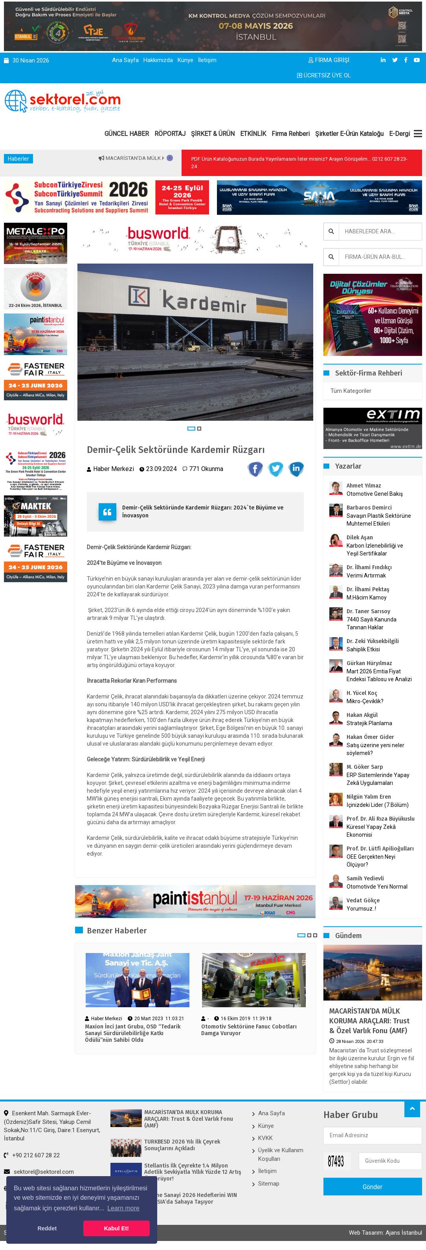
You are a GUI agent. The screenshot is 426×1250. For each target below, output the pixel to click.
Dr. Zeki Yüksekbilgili (373, 641)
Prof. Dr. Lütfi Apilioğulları (380, 848)
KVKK (265, 1138)
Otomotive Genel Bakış (375, 494)
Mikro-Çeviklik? (365, 701)
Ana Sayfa (125, 60)
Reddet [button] (47, 1228)
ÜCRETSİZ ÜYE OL (324, 75)
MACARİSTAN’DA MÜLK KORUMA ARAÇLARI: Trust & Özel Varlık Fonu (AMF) (369, 1021)
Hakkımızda (158, 60)
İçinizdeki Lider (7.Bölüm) (378, 805)
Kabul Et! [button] (116, 1228)
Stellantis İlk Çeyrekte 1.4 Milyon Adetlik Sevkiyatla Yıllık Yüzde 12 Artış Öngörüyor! (192, 1172)
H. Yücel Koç (362, 693)
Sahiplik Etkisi (363, 649)
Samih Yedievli (365, 878)
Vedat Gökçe (363, 900)
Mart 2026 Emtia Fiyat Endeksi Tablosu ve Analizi (379, 675)
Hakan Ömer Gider (370, 737)
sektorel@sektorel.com (39, 1171)
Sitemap (268, 1183)
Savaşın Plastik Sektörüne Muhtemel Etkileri (379, 520)
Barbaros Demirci (369, 507)
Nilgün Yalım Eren (369, 797)
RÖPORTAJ (169, 133)
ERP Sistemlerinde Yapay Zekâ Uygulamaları (378, 779)
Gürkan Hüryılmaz (369, 663)
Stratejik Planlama (369, 723)
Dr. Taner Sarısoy (368, 611)
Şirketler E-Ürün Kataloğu (349, 133)
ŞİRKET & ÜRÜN (213, 133)
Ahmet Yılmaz (364, 485)
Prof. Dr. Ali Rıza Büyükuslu (381, 819)
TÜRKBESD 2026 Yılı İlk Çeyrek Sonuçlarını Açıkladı (182, 1145)
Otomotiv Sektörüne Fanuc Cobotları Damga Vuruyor (249, 1030)
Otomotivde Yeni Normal (377, 886)
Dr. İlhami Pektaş (368, 589)
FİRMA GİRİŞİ (328, 60)
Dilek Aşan (360, 537)
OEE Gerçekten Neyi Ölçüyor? (371, 861)
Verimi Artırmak (366, 575)
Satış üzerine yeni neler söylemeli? (375, 749)
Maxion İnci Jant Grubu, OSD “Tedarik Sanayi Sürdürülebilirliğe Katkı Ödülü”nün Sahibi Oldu (132, 1034)
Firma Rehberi (291, 133)
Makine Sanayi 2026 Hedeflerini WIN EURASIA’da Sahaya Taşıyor (190, 1198)
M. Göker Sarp (365, 767)
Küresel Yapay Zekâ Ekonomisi (371, 831)
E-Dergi (399, 133)
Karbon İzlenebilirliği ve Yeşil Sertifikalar (375, 550)
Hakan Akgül (362, 715)
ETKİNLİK (253, 133)
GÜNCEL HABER (127, 133)
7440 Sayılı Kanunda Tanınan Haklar (372, 623)
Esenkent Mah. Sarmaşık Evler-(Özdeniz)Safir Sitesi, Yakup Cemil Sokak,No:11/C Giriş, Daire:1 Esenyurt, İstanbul (52, 1126)
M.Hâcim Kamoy (367, 597)
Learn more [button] (123, 1208)
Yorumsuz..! (361, 908)
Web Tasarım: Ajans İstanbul (385, 1233)
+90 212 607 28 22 (32, 1155)
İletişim (207, 60)
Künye (185, 60)
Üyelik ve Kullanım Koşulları (280, 1154)
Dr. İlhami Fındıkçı (369, 567)
